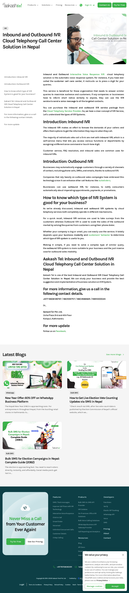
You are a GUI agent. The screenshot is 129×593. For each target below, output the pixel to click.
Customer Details (59, 534)
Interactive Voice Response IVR (88, 74)
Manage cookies (94, 586)
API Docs (81, 547)
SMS (105, 522)
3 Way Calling (58, 538)
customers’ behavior (99, 235)
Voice (106, 518)
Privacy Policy (48, 585)
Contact (107, 538)
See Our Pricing (35, 541)
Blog (80, 543)
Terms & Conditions (35, 585)
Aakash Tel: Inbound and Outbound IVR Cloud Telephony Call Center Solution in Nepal (20, 104)
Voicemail (56, 525)
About (106, 533)
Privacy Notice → (103, 580)
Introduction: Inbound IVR (16, 77)
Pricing (107, 529)
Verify (106, 506)
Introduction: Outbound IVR (16, 84)
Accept (115, 586)
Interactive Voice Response (63, 513)
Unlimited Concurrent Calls (63, 530)
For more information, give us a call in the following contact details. (20, 115)
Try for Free (15, 541)
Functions (107, 502)
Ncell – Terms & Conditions (81, 585)
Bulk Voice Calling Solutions (89, 520)
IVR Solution (82, 509)
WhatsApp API (109, 514)
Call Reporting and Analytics (89, 532)
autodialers (104, 180)
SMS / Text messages (61, 502)
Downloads (82, 551)
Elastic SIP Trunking (111, 510)
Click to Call (57, 517)
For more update (11, 124)
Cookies (68, 585)
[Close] (123, 555)
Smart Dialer (58, 521)
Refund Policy (58, 585)
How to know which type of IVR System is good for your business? (19, 92)
